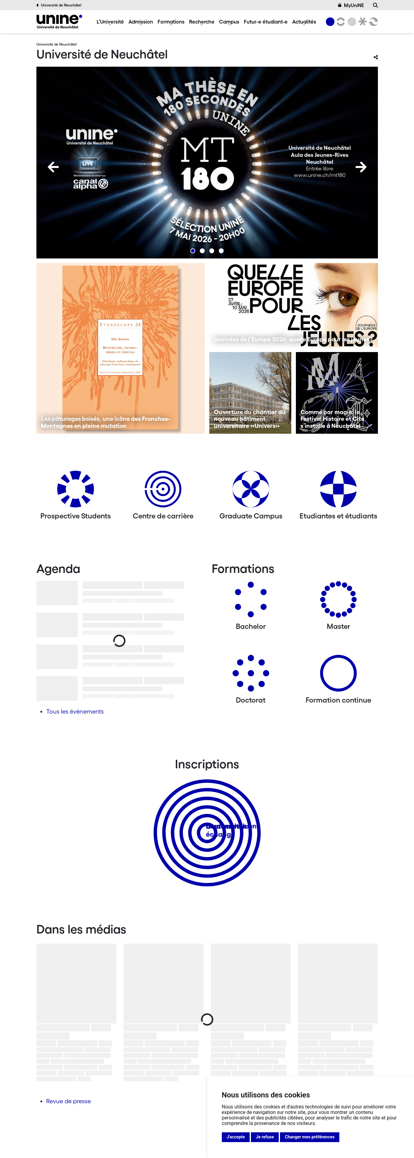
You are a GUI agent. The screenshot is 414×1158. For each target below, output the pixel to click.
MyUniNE (351, 5)
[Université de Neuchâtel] (59, 21)
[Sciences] (350, 21)
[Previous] (53, 167)
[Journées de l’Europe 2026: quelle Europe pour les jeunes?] (293, 305)
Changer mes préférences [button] (309, 1136)
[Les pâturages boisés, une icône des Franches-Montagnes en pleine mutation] (120, 348)
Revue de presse (68, 1101)
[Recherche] (375, 5)
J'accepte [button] (236, 1136)
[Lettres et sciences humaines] (339, 21)
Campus (229, 21)
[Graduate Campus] (251, 491)
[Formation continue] (338, 675)
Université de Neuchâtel (59, 5)
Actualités (304, 21)
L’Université (110, 21)
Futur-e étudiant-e (266, 21)
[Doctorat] (251, 675)
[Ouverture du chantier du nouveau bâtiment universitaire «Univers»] (250, 393)
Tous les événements (75, 711)
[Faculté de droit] (361, 21)
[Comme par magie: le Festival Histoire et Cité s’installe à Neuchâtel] (337, 393)
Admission (141, 21)
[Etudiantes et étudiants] (338, 491)
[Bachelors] (251, 602)
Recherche (201, 21)
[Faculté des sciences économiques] (372, 21)
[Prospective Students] (75, 491)
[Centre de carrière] (163, 491)
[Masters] (338, 602)
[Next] (361, 167)
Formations (171, 21)
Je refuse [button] (265, 1136)
